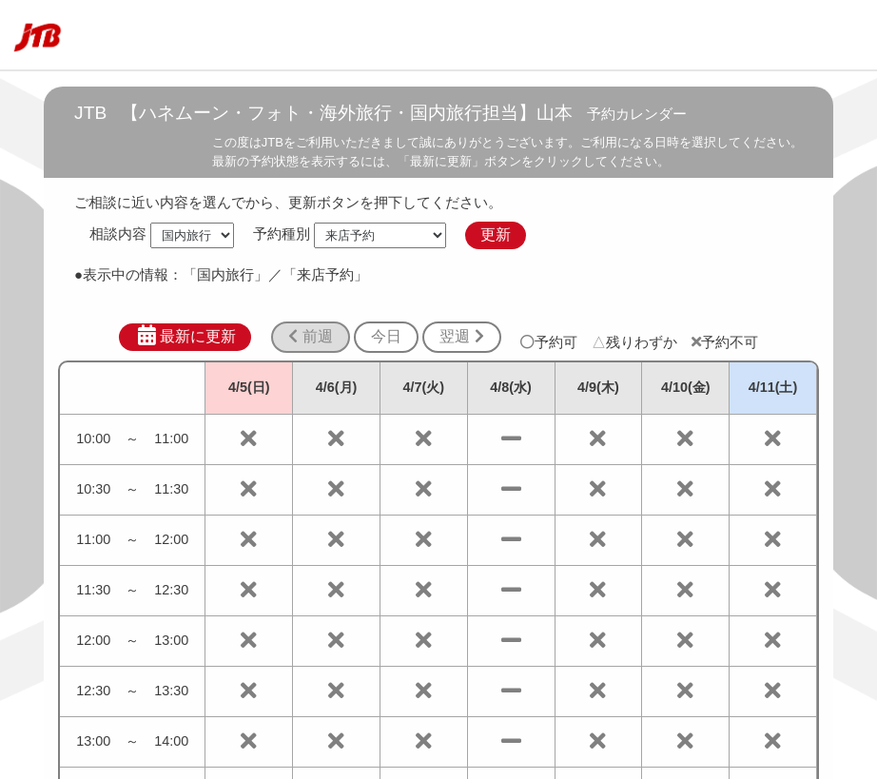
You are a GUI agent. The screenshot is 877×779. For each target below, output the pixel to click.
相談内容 (117, 234)
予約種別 (281, 234)
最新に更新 (185, 335)
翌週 (461, 336)
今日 (386, 336)
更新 (495, 234)
